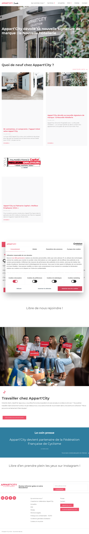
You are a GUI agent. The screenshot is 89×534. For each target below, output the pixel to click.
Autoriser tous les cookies (70, 288)
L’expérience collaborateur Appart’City (42, 501)
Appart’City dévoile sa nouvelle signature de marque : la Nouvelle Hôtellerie (42, 31)
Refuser (19, 288)
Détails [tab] (35, 249)
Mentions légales (36, 513)
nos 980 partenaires (18, 258)
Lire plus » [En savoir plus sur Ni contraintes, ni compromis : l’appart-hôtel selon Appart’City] (6, 143)
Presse (62, 498)
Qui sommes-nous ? (37, 498)
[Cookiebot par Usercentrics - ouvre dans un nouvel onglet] (74, 244)
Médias (33, 510)
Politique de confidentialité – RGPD (41, 516)
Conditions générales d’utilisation (40, 519)
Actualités (34, 504)
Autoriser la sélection (44, 288)
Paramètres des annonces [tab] (54, 249)
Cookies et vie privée (37, 522)
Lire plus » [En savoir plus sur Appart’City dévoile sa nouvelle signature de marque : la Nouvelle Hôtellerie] (51, 143)
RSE (32, 507)
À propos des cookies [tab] (74, 249)
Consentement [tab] (15, 249)
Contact (62, 501)
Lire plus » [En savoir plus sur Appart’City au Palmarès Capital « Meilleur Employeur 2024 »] (6, 219)
